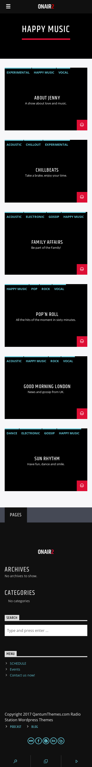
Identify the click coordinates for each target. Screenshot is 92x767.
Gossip (54, 217)
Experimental (18, 72)
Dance (12, 433)
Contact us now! (22, 675)
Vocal (63, 72)
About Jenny (47, 98)
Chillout (33, 144)
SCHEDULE (18, 663)
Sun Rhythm (47, 459)
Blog (34, 727)
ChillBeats (47, 170)
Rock (46, 289)
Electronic (35, 217)
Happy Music (44, 72)
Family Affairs (47, 242)
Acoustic (14, 144)
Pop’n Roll (47, 314)
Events (15, 669)
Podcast (15, 727)
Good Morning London (47, 386)
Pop (34, 289)
